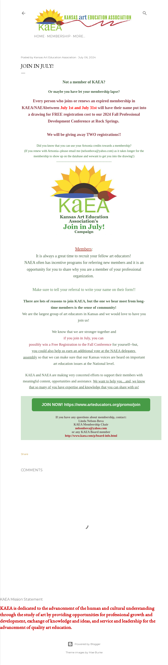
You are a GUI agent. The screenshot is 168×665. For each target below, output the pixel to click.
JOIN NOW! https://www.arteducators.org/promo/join (91, 404)
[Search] (144, 12)
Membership (58, 36)
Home (39, 36)
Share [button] (24, 454)
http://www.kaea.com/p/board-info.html (91, 435)
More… (79, 36)
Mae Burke (96, 652)
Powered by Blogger (84, 644)
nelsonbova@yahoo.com (91, 428)
